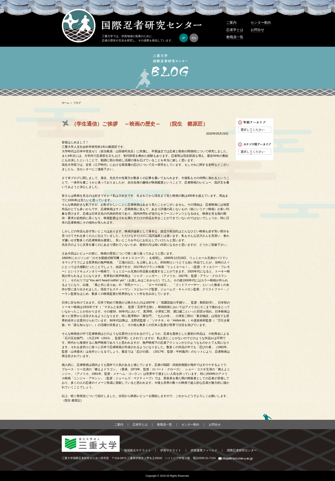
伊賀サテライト (170, 450)
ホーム (65, 102)
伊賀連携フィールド (204, 450)
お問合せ (257, 30)
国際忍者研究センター (242, 450)
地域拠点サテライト (137, 450)
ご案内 (231, 22)
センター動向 (261, 22)
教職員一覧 (234, 37)
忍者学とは (234, 30)
